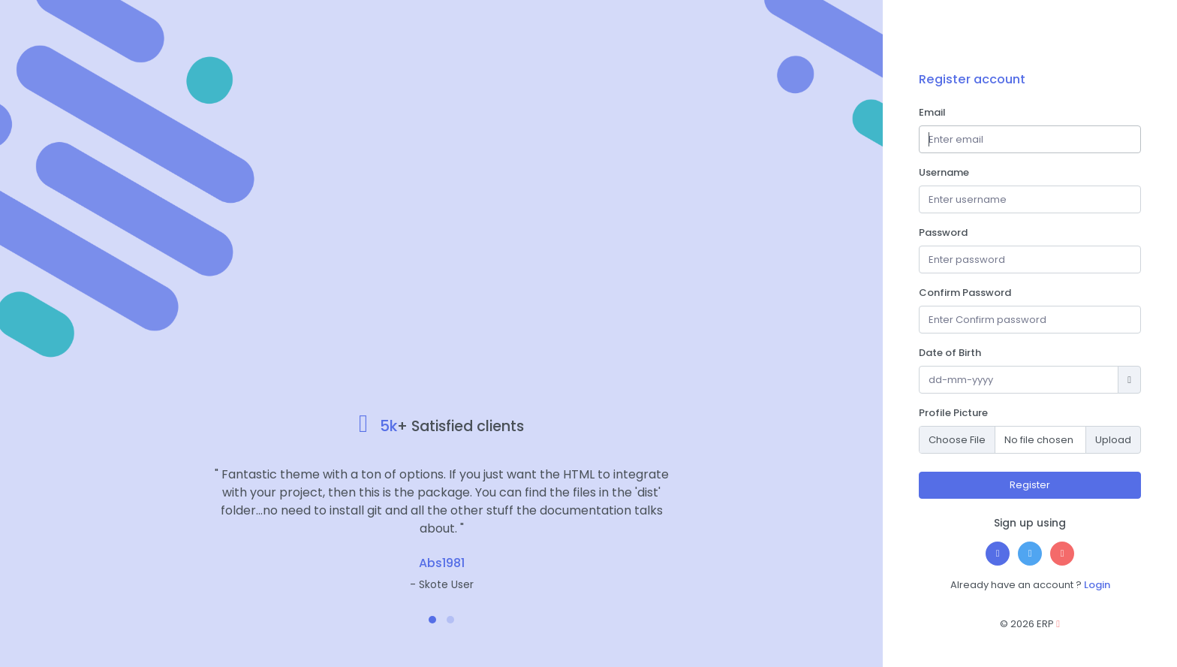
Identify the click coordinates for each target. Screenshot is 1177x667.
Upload (1113, 440)
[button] (432, 619)
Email (932, 112)
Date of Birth (950, 353)
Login (1097, 585)
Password (943, 232)
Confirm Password (965, 292)
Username (944, 172)
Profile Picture (953, 413)
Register (1030, 485)
